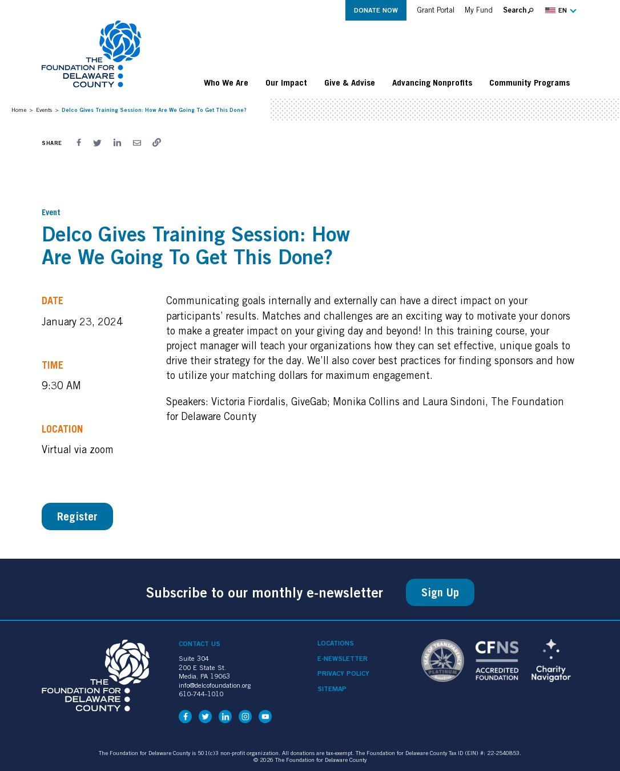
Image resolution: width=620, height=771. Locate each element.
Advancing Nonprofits (432, 82)
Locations (335, 643)
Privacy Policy (343, 673)
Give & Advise (349, 82)
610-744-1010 (201, 693)
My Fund (479, 10)
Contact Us (199, 643)
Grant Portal (435, 10)
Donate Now (376, 10)
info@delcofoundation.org (215, 685)
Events (44, 109)
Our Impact (286, 82)
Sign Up (440, 592)
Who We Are (226, 82)
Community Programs (529, 82)
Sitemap (332, 689)
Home (18, 109)
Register (77, 516)
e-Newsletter (342, 659)
